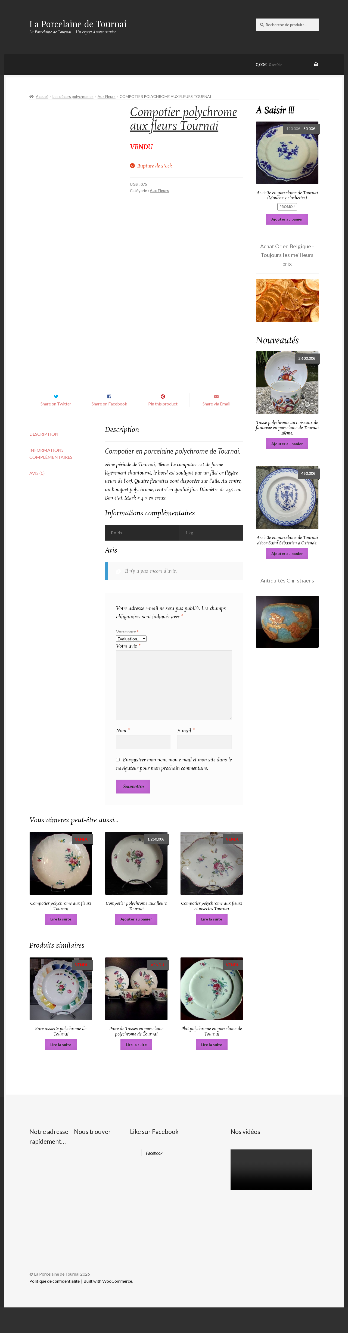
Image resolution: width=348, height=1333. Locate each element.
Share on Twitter (56, 429)
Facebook (154, 1178)
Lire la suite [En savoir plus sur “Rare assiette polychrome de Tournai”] (60, 1070)
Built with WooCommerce (107, 1306)
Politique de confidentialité (54, 1306)
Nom (123, 756)
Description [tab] (43, 459)
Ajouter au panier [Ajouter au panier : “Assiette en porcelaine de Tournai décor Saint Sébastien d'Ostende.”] (287, 553)
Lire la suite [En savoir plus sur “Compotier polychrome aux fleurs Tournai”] (60, 944)
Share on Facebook (109, 429)
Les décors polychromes (73, 96)
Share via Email (216, 429)
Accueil (42, 96)
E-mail (186, 756)
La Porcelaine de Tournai (78, 23)
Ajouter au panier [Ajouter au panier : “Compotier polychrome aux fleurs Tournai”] (136, 944)
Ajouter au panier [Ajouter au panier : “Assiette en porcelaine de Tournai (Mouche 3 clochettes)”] (287, 219)
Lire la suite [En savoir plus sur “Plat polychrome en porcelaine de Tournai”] (211, 1070)
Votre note (127, 657)
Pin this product (163, 429)
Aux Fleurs (107, 96)
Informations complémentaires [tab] (50, 479)
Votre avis (128, 671)
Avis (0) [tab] (37, 498)
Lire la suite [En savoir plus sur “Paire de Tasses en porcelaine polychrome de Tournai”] (136, 1070)
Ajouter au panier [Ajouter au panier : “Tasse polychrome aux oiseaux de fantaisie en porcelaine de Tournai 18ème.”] (287, 443)
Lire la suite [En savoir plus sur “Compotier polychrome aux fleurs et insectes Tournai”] (211, 944)
